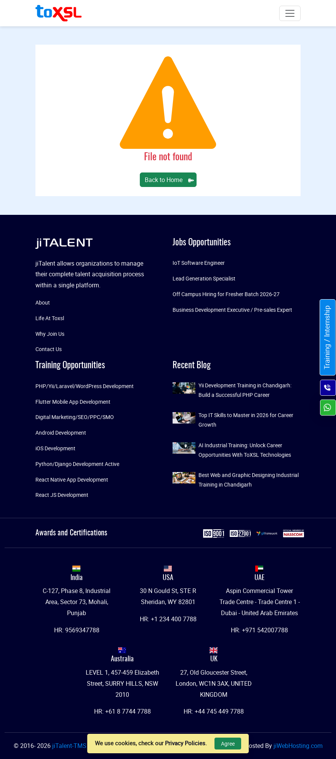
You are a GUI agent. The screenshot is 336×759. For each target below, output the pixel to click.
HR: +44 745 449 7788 (214, 711)
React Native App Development (71, 479)
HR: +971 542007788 (259, 630)
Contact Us (48, 349)
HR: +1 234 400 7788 (168, 619)
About (42, 302)
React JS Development (61, 494)
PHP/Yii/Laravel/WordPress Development (84, 386)
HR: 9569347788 (76, 630)
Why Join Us (49, 333)
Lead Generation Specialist (204, 278)
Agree (228, 743)
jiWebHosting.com (298, 745)
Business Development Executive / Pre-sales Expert (232, 309)
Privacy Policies (185, 743)
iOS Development (55, 448)
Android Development (60, 432)
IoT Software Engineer (199, 262)
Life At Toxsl (49, 318)
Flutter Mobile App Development (72, 401)
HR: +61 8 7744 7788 (122, 711)
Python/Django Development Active (77, 463)
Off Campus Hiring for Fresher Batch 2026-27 (226, 294)
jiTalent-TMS (70, 745)
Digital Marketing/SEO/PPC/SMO (74, 417)
